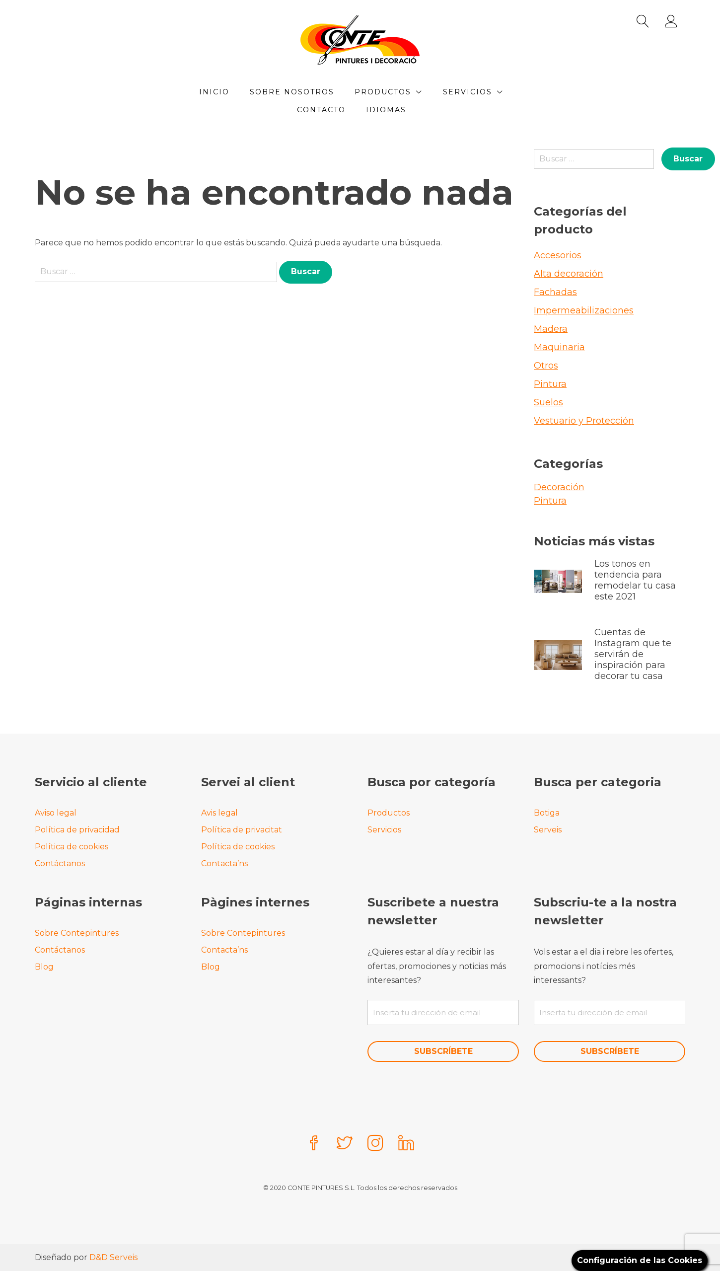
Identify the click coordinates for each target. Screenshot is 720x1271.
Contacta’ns (224, 863)
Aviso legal (55, 813)
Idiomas (386, 109)
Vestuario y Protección (584, 420)
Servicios (467, 91)
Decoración (559, 487)
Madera (551, 328)
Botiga (547, 813)
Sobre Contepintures (77, 933)
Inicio (214, 91)
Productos (383, 91)
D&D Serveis (113, 1257)
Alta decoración (568, 273)
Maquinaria (559, 347)
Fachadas (555, 292)
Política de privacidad (77, 829)
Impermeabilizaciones (584, 310)
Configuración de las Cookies (639, 1260)
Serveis (548, 829)
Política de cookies (71, 846)
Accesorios (557, 255)
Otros (546, 365)
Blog (44, 967)
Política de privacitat (241, 829)
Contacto (321, 109)
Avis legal (219, 813)
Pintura (550, 383)
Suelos (548, 402)
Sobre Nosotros (292, 91)
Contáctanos (60, 863)
